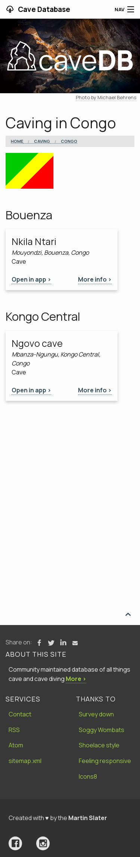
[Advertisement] (70, 474)
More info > (95, 279)
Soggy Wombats (101, 730)
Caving (42, 141)
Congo (69, 141)
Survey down (96, 714)
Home (17, 141)
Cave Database (43, 9)
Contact (20, 714)
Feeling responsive (105, 761)
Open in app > (31, 279)
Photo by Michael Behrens (106, 97)
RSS (14, 730)
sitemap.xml (25, 761)
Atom (16, 745)
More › (76, 679)
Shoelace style (99, 745)
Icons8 (88, 776)
